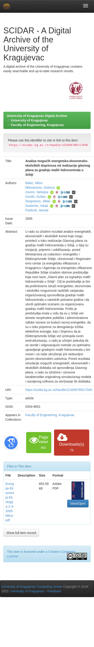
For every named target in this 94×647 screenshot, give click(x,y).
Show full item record (21, 533)
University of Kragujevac (29, 120)
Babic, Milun (33, 183)
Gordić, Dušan (35, 196)
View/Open (78, 503)
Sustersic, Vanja (36, 205)
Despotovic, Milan (37, 201)
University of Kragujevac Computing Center (31, 586)
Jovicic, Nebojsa (36, 192)
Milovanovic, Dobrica (39, 187)
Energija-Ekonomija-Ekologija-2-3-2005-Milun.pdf (9, 502)
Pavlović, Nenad (36, 210)
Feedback (54, 591)
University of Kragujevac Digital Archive (37, 116)
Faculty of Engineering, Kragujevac (37, 125)
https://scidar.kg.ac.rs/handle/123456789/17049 (58, 390)
